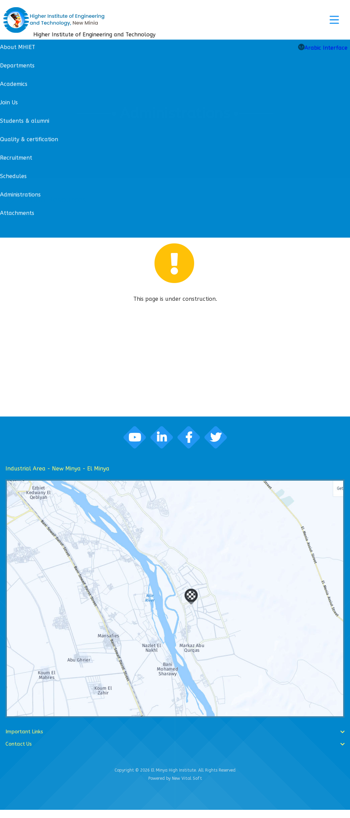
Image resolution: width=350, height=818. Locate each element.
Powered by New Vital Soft (175, 786)
